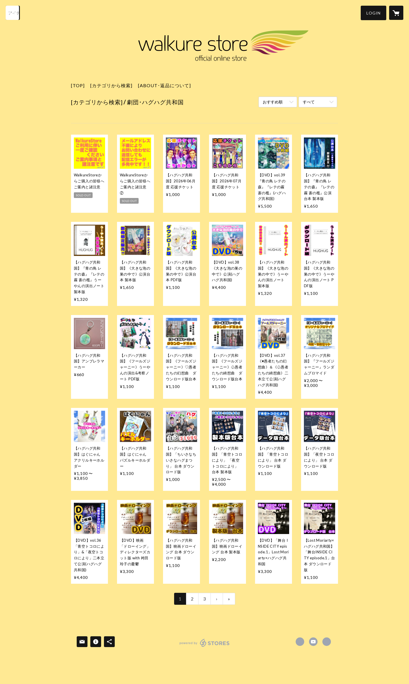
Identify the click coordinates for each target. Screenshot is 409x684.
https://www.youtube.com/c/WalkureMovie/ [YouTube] (313, 641)
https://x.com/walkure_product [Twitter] (300, 641)
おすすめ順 (273, 101)
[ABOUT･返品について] (164, 85)
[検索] (13, 13)
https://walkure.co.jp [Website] (326, 641)
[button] (373, 13)
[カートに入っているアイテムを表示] (396, 13)
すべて (309, 101)
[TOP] (78, 85)
